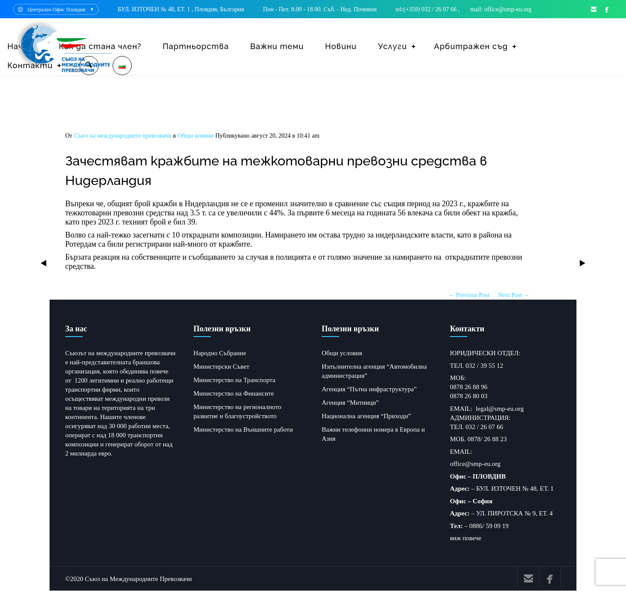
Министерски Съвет (221, 366)
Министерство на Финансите (233, 393)
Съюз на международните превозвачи (122, 135)
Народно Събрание (219, 353)
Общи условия (342, 353)
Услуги (392, 46)
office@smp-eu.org (475, 463)
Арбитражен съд (471, 46)
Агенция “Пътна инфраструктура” (369, 389)
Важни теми (276, 46)
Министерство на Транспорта (234, 379)
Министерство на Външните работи (243, 429)
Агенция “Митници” (350, 402)
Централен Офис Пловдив (56, 10)
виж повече (465, 538)
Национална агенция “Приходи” (366, 416)
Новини (341, 46)
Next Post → (513, 295)
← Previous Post (469, 295)
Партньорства (196, 46)
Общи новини (196, 135)
